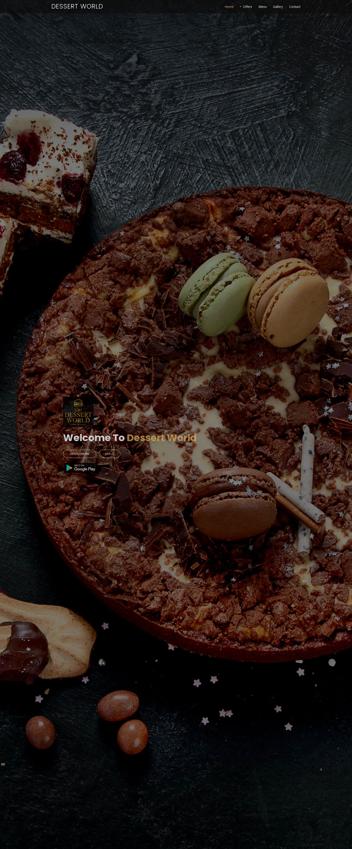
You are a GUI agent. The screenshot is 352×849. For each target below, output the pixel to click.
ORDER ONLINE (94, 449)
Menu (262, 6)
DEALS (119, 449)
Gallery (278, 6)
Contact (295, 6)
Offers (247, 6)
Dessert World (77, 6)
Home (229, 6)
